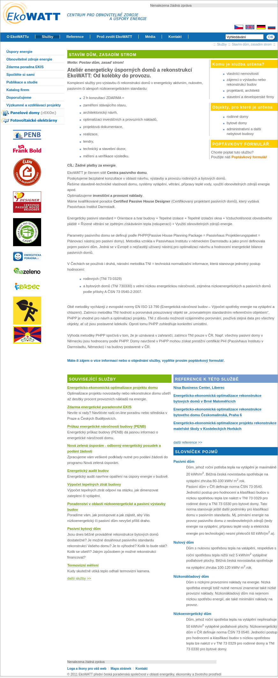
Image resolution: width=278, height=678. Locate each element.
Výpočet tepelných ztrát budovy (94, 484)
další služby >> (79, 578)
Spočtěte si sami (20, 74)
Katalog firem (17, 90)
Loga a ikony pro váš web (86, 668)
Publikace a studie (22, 82)
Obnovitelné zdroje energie (29, 59)
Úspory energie (19, 52)
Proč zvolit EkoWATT (114, 37)
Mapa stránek (121, 668)
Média (150, 37)
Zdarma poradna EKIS (25, 67)
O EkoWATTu (18, 37)
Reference (75, 37)
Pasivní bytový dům (84, 529)
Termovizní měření (83, 565)
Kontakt (175, 37)
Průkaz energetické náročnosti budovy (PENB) (106, 426)
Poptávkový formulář (249, 157)
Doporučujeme (18, 97)
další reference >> (187, 442)
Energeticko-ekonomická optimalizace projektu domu (112, 387)
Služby (47, 37)
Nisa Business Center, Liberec (198, 387)
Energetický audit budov (88, 471)
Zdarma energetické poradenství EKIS (99, 407)
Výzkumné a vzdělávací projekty (33, 105)
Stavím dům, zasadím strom (252, 44)
